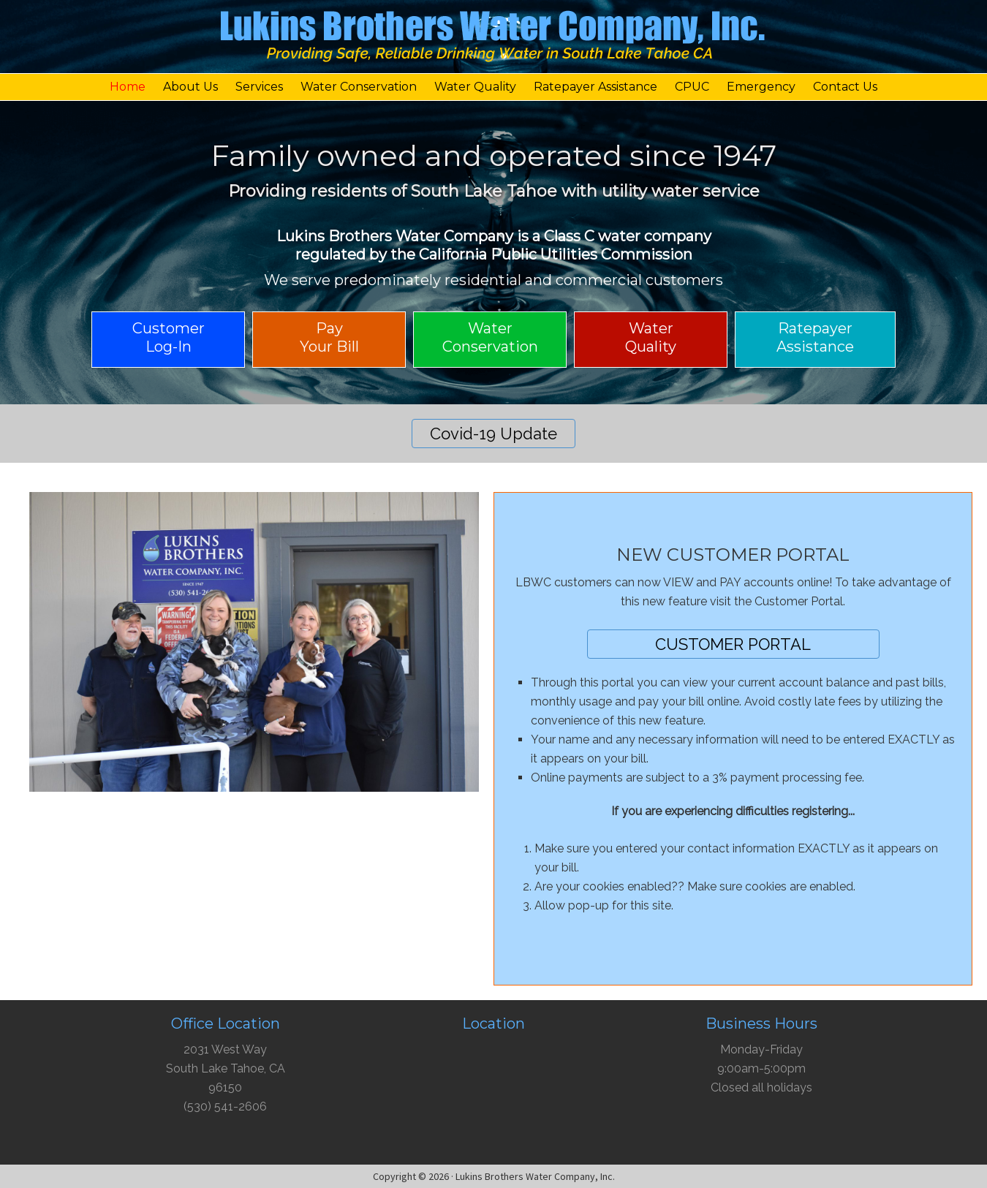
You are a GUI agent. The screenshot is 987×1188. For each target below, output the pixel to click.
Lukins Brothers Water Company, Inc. (493, 40)
